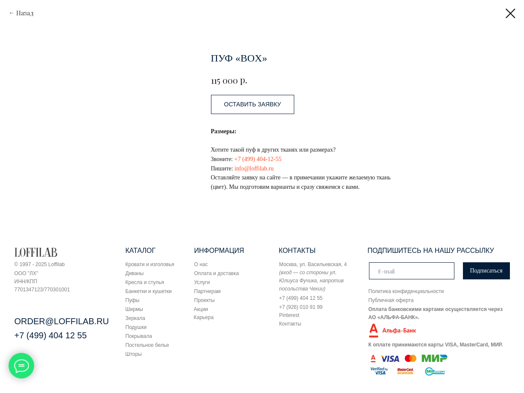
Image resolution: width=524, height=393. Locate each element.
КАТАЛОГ (141, 250)
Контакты (290, 324)
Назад (25, 13)
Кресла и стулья (145, 282)
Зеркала (135, 318)
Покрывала (139, 336)
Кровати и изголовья (150, 264)
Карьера (204, 317)
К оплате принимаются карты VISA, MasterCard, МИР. (436, 345)
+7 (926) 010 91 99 (301, 307)
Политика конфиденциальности (406, 291)
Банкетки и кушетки (149, 291)
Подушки (136, 327)
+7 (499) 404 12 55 (51, 335)
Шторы (134, 354)
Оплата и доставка (216, 273)
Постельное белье (147, 345)
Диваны (135, 273)
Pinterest (289, 315)
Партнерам (207, 291)
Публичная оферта (391, 300)
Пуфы (133, 300)
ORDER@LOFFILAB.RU (62, 321)
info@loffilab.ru (254, 168)
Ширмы (134, 309)
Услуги (202, 282)
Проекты (204, 300)
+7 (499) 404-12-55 (258, 159)
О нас (201, 264)
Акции (201, 309)
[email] (411, 270)
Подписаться (486, 270)
